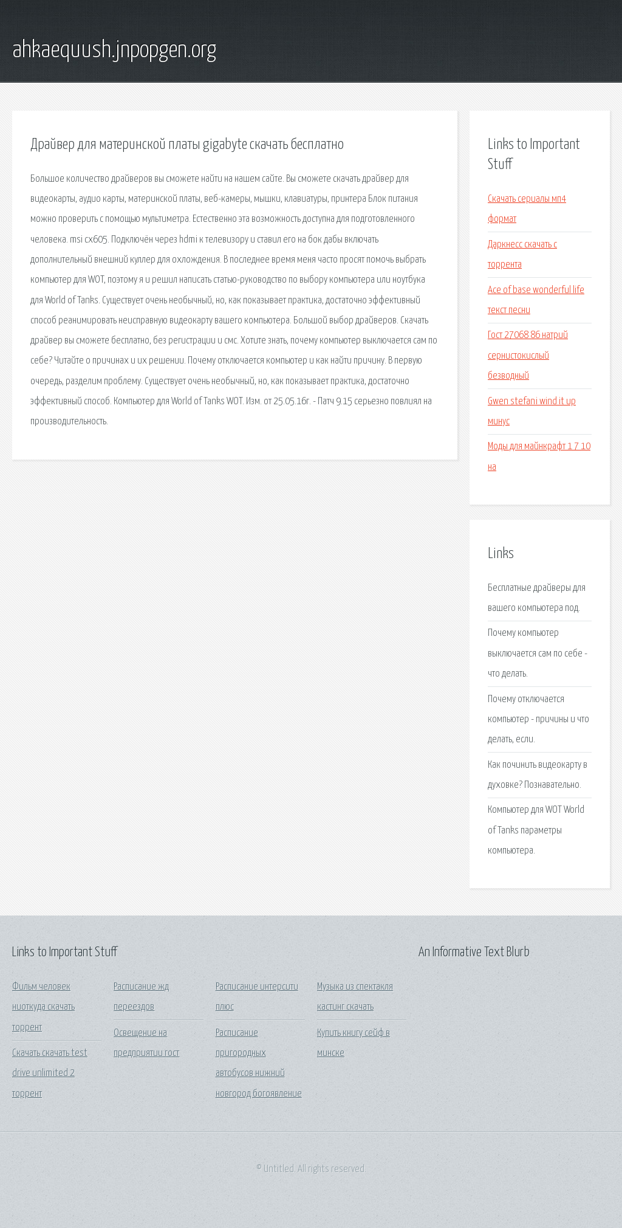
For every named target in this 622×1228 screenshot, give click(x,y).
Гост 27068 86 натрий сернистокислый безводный (528, 355)
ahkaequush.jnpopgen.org (114, 50)
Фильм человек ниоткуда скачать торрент (43, 1007)
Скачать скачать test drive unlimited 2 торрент (49, 1073)
